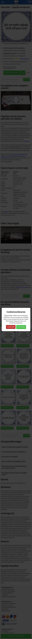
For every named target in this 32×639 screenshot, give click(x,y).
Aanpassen (10, 327)
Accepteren (21, 327)
